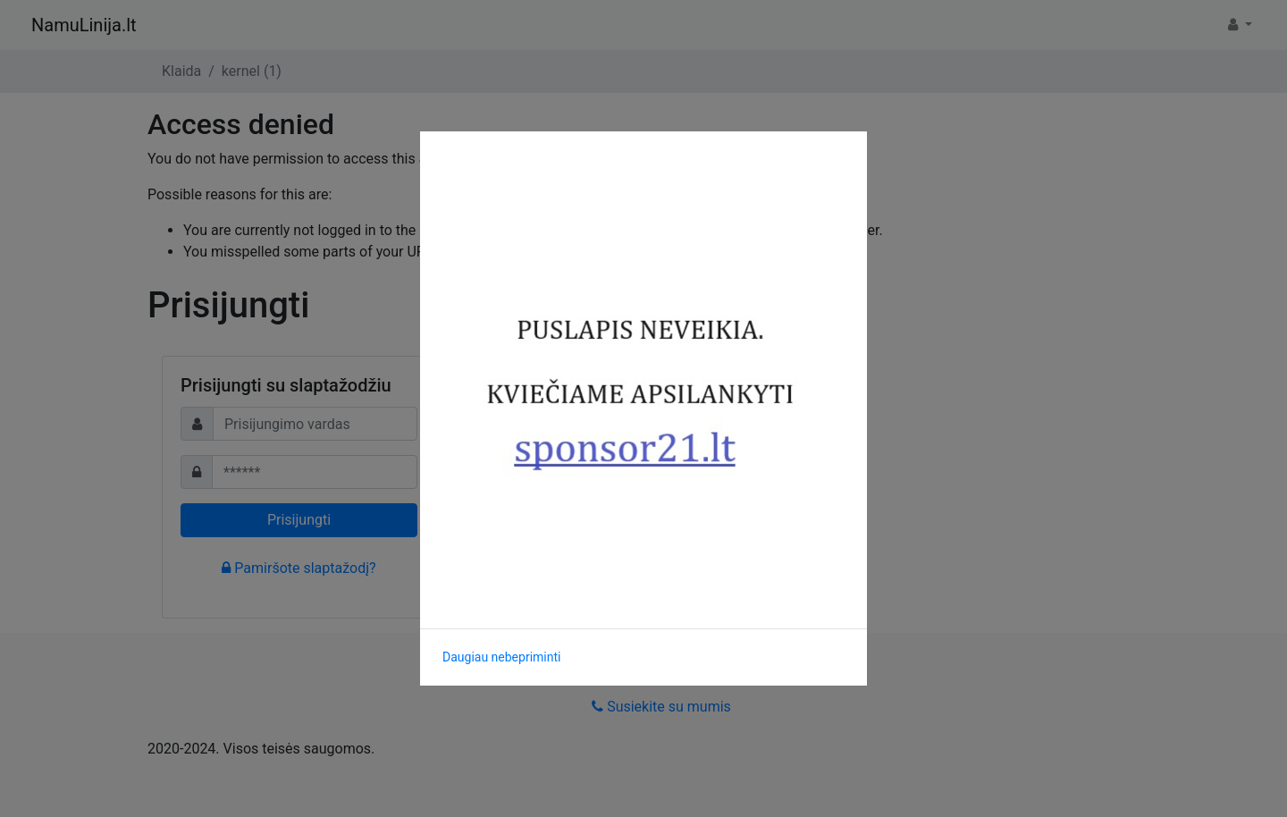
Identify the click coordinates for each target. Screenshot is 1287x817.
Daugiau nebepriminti (501, 657)
